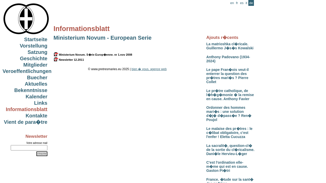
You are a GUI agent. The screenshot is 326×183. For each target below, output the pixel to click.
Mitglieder (35, 65)
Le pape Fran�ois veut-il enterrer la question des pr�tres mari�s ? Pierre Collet (227, 76)
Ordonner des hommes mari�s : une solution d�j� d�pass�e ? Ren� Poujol (228, 113)
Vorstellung (33, 46)
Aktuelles (36, 84)
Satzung (37, 52)
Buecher (37, 77)
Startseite (35, 39)
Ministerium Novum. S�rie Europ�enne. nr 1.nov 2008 (92, 54)
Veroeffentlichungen (27, 71)
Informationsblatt (26, 109)
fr (237, 3)
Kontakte (36, 115)
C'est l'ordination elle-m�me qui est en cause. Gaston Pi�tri (227, 166)
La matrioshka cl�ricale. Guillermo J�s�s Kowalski (229, 46)
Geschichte (33, 58)
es (241, 3)
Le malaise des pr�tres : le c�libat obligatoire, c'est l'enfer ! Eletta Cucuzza (229, 133)
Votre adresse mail (36, 143)
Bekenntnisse (30, 90)
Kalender (36, 96)
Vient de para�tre (25, 122)
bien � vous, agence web (149, 69)
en (232, 3)
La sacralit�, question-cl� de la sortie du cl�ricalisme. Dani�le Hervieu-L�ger (230, 150)
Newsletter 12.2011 (68, 59)
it (246, 3)
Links (40, 103)
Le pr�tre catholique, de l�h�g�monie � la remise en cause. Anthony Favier (230, 95)
